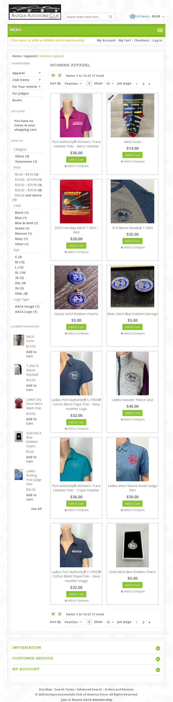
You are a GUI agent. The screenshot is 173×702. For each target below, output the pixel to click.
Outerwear (23, 161)
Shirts (19, 156)
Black (19, 212)
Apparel (30, 56)
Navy (19, 239)
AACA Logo (23, 312)
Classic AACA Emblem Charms (76, 313)
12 (108, 83)
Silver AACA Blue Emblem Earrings (132, 313)
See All (36, 509)
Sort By (55, 83)
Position (71, 83)
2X (17, 278)
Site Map (45, 689)
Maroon (21, 233)
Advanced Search (89, 689)
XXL (18, 283)
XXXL (19, 293)
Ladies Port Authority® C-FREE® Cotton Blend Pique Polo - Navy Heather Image (76, 576)
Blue (18, 218)
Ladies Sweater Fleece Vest (132, 399)
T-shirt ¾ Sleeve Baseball (32, 370)
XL (17, 272)
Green (19, 228)
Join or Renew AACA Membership (86, 700)
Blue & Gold (24, 223)
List (59, 75)
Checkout (141, 40)
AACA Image (24, 306)
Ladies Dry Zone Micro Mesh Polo (34, 403)
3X (17, 288)
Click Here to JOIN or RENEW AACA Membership (47, 40)
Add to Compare (78, 166)
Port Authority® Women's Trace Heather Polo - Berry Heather (76, 143)
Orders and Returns (119, 689)
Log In (157, 40)
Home (16, 56)
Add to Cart (31, 354)
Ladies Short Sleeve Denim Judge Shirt (132, 487)
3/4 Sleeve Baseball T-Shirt (132, 227)
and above (28, 195)
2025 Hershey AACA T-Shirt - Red (76, 229)
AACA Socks (132, 141)
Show (98, 83)
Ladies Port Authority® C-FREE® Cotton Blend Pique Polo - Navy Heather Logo (76, 404)
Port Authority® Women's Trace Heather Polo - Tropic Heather (76, 487)
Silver (19, 244)
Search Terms (64, 689)
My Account (106, 40)
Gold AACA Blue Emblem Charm (132, 572)
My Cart (125, 40)
